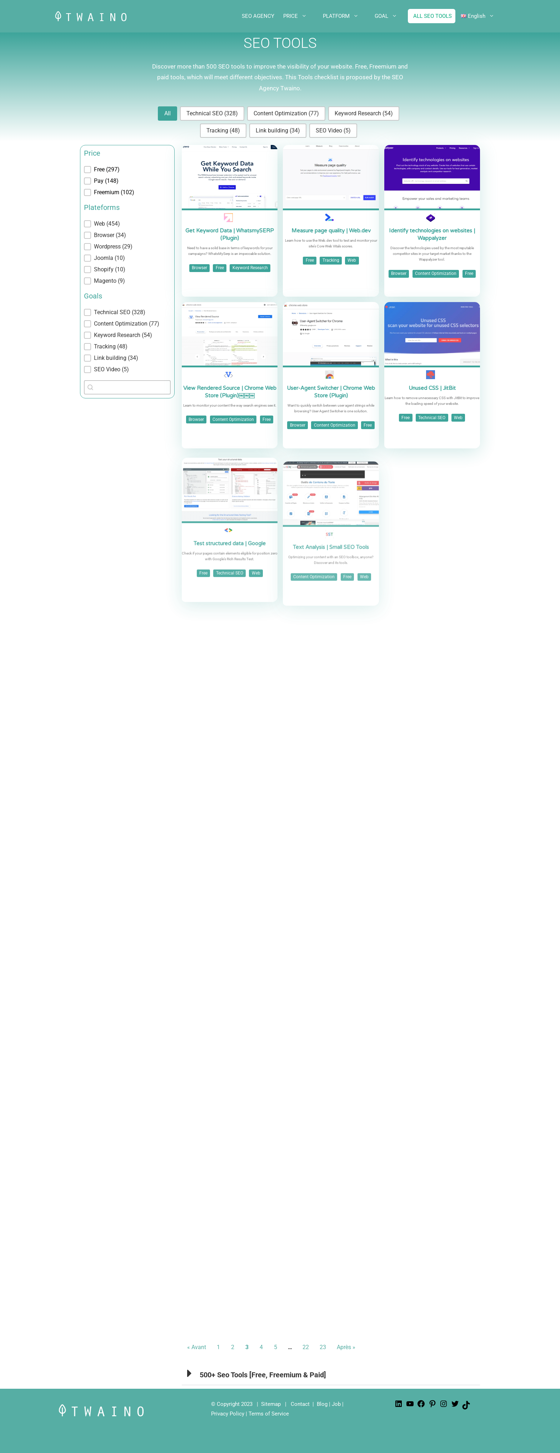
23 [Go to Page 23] (323, 1347)
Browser (199, 267)
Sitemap (271, 1404)
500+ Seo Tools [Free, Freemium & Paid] (263, 1375)
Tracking (330, 260)
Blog (322, 1404)
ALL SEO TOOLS (432, 16)
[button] (167, 113)
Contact (300, 1404)
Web (352, 260)
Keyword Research (250, 267)
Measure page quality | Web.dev (331, 230)
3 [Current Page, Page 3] (247, 1347)
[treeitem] (127, 169)
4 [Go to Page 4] (261, 1347)
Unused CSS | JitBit (432, 421)
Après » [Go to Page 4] (346, 1347)
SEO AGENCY (258, 16)
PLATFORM (346, 16)
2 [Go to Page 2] (232, 1347)
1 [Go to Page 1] (218, 1347)
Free (220, 267)
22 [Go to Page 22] (305, 1347)
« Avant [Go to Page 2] (196, 1347)
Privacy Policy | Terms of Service (250, 1414)
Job (336, 1404)
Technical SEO (431, 450)
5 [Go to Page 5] (275, 1347)
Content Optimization (435, 273)
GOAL (391, 16)
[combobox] (127, 387)
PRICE (300, 16)
